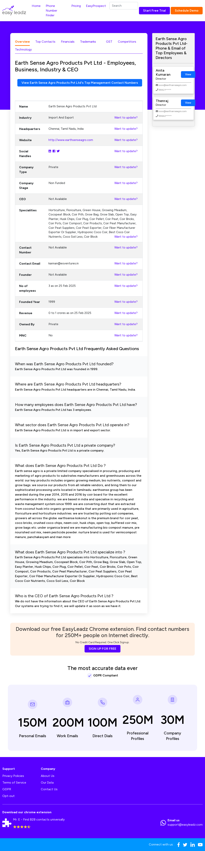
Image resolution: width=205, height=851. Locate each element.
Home (36, 6)
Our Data (47, 783)
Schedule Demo (186, 10)
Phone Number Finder (51, 10)
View (188, 74)
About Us (47, 776)
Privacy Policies (13, 776)
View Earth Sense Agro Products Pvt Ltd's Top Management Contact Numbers (79, 83)
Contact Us (49, 789)
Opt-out (8, 796)
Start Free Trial (154, 10)
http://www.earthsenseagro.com (70, 140)
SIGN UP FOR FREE (102, 648)
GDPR (6, 789)
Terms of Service (14, 783)
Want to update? (126, 117)
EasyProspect (96, 6)
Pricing (76, 6)
